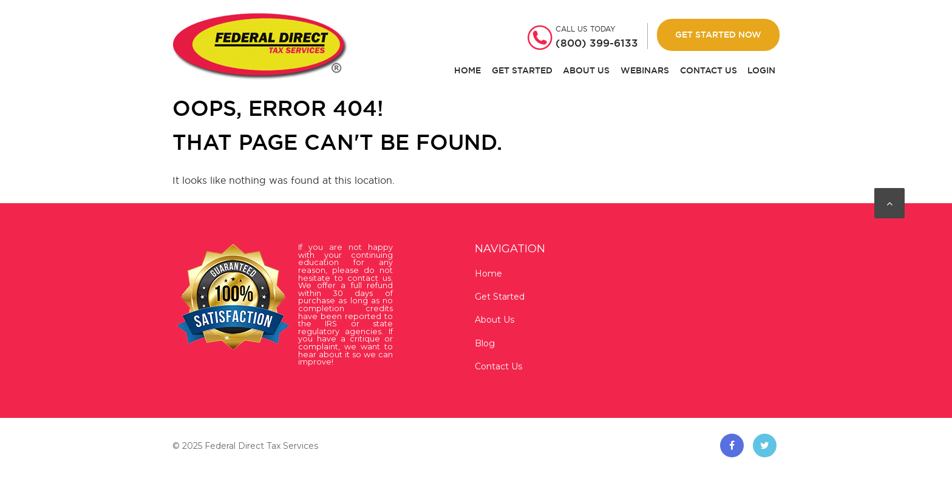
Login (761, 71)
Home (467, 71)
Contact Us (708, 71)
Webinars (644, 71)
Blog (485, 343)
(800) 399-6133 (597, 43)
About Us (586, 71)
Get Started (522, 71)
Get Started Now (718, 34)
